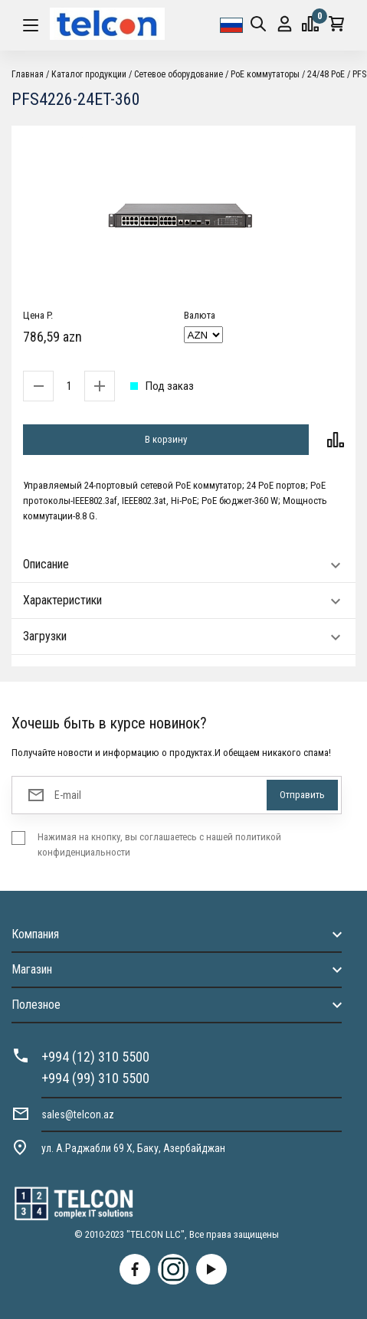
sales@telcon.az (77, 1114)
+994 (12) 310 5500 (95, 1057)
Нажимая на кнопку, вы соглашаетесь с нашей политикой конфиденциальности (159, 844)
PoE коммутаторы (265, 74)
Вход (284, 24)
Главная (27, 74)
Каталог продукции (88, 74)
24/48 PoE (326, 74)
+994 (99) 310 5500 (95, 1078)
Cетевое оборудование (178, 74)
